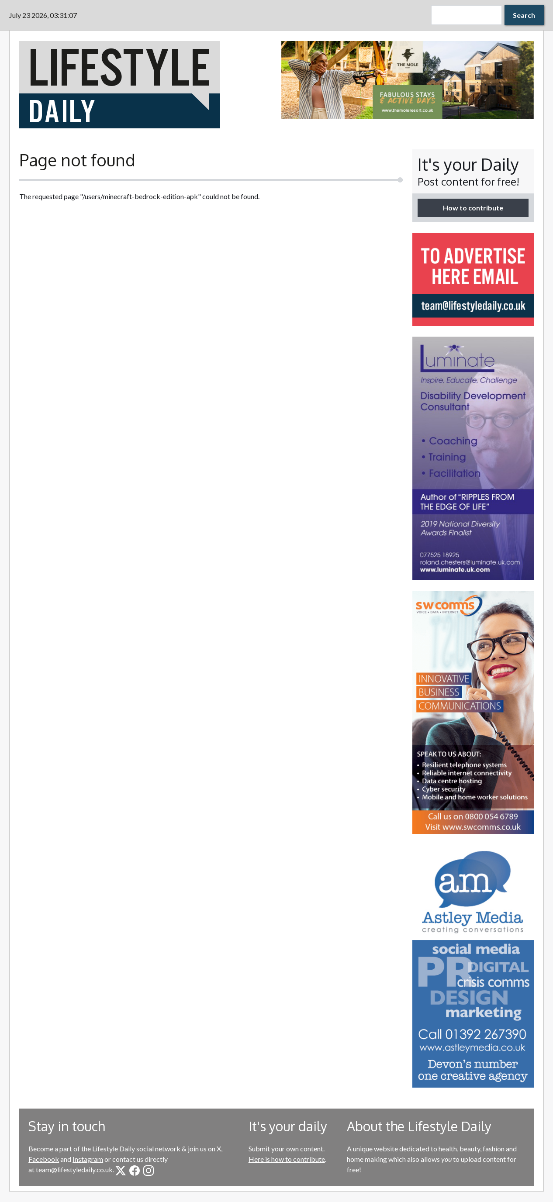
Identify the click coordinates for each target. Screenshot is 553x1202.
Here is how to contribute (287, 1159)
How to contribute (473, 207)
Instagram (88, 1159)
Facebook (43, 1159)
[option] (407, 80)
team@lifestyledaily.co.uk (74, 1169)
